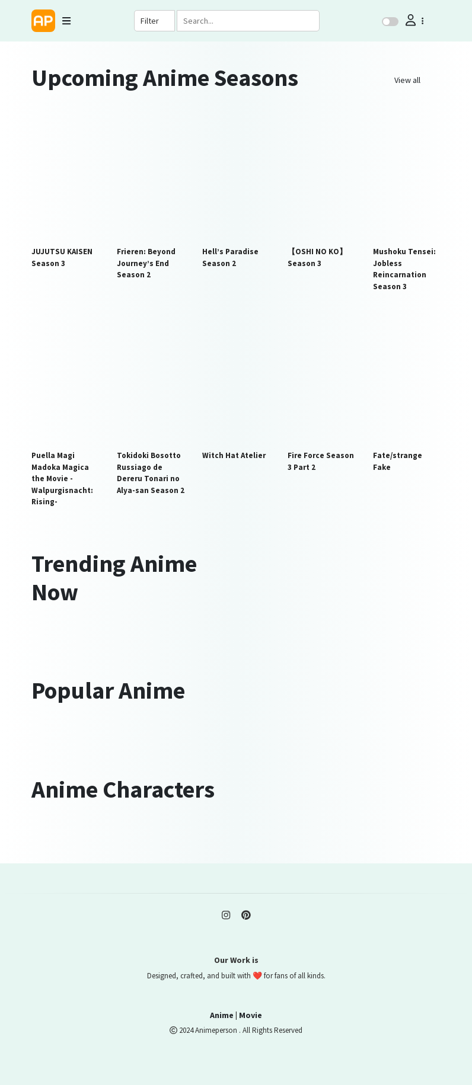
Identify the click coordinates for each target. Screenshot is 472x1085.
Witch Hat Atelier (234, 455)
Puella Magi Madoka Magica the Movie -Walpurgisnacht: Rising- (62, 478)
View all (407, 80)
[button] (413, 20)
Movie (250, 1015)
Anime (222, 1015)
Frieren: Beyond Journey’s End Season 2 (146, 263)
